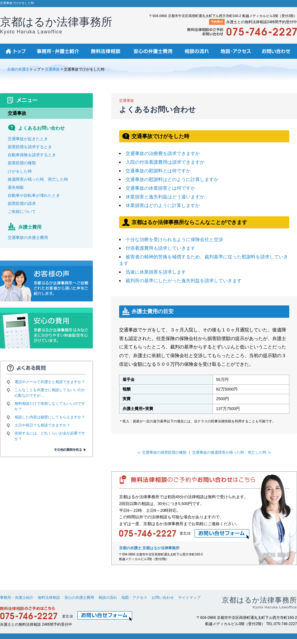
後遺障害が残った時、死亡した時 (38, 179)
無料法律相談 (49, 597)
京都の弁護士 (18, 69)
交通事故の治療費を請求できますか (163, 153)
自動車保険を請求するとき (32, 155)
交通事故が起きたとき (28, 138)
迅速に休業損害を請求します (156, 271)
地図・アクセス (134, 597)
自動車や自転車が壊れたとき (34, 195)
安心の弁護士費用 (79, 597)
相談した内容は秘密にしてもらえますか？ (50, 417)
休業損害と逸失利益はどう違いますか (165, 196)
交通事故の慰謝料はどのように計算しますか (172, 179)
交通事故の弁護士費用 (28, 237)
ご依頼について (22, 211)
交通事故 (52, 69)
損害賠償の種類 (22, 163)
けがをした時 (20, 171)
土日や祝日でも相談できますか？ (42, 425)
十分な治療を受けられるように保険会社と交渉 (174, 239)
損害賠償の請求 (22, 203)
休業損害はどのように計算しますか (163, 205)
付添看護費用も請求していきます (160, 248)
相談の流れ (107, 597)
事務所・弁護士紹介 (16, 597)
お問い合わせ (163, 597)
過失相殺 (16, 187)
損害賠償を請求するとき (30, 147)
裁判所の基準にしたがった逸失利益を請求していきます (184, 280)
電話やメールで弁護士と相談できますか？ (50, 382)
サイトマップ (189, 597)
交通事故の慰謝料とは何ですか (158, 170)
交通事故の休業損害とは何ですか (160, 188)
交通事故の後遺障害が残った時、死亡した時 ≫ (231, 452)
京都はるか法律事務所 (56, 24)
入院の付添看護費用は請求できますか (165, 162)
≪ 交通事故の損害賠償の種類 (161, 452)
